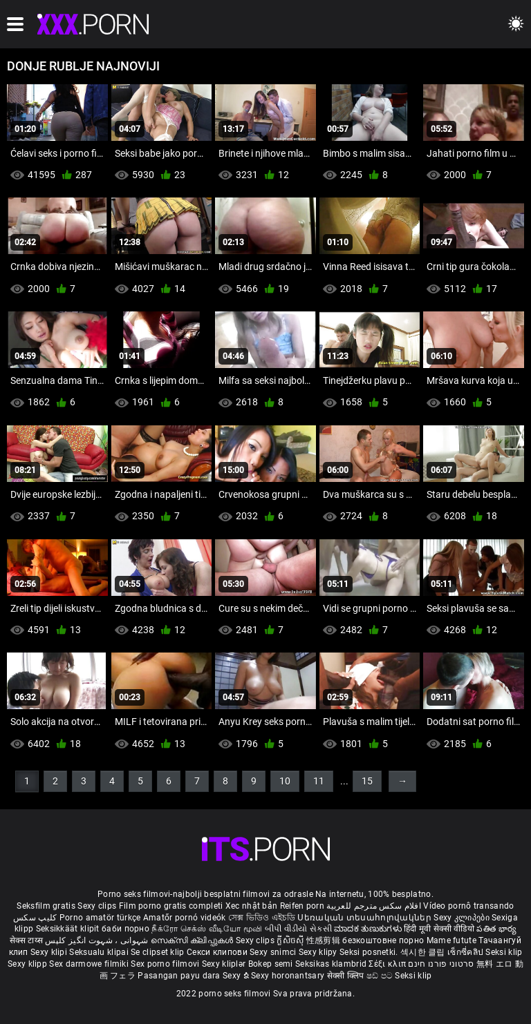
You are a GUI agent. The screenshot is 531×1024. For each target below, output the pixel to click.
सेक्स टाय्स (27, 940)
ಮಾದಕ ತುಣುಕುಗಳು (369, 929)
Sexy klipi (49, 952)
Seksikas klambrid (332, 964)
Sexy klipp (28, 964)
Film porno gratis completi (171, 906)
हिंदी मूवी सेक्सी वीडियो (439, 929)
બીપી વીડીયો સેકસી (298, 929)
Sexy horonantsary (288, 975)
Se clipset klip (159, 952)
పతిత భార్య (496, 929)
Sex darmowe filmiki (89, 964)
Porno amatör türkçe (100, 917)
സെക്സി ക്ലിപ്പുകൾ (193, 940)
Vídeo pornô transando (468, 906)
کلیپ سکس (35, 917)
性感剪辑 (324, 940)
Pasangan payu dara (180, 975)
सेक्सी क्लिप (346, 975)
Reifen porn (302, 906)
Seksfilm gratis (46, 906)
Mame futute (451, 940)
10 (284, 780)
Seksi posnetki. (369, 952)
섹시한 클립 (423, 952)
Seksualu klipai (100, 952)
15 (367, 780)
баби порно (125, 929)
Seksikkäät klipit (69, 929)
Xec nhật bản (251, 906)
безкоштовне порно (383, 940)
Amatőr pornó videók (184, 917)
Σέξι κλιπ (388, 964)
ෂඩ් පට (380, 975)
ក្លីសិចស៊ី (291, 940)
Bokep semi (270, 964)
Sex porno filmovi (165, 964)
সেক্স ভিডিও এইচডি (261, 917)
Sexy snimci (274, 952)
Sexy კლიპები (463, 917)
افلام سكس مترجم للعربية (373, 906)
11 (318, 780)
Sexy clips (97, 906)
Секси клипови (218, 952)
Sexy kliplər (225, 964)
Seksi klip (503, 952)
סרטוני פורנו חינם (441, 964)
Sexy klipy (319, 952)
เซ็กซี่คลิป (466, 952)
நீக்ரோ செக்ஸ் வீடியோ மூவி (206, 929)
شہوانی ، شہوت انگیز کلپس (98, 940)
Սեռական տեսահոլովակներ (365, 917)
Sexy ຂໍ (237, 975)
